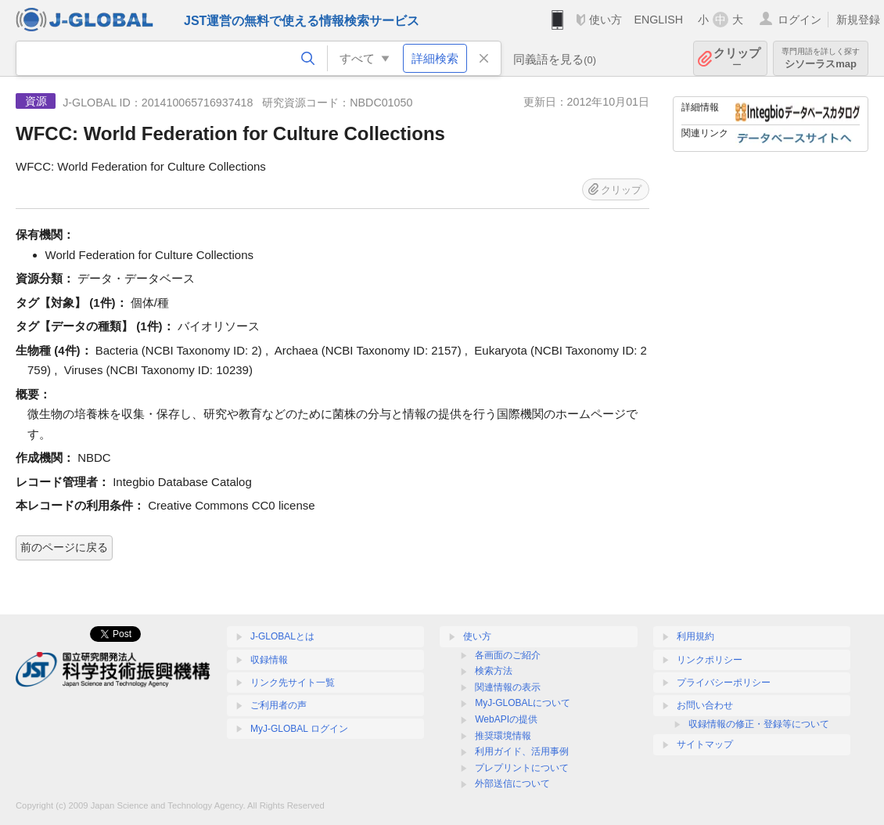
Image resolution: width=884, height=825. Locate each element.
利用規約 (695, 636)
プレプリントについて (522, 767)
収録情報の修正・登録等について (758, 724)
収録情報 (269, 659)
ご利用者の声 (278, 705)
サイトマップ (705, 744)
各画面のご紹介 (508, 655)
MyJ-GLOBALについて (522, 702)
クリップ (736, 58)
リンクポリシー (709, 659)
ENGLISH (658, 19)
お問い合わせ (705, 705)
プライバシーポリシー (724, 682)
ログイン (799, 19)
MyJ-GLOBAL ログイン (299, 728)
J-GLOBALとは (282, 636)
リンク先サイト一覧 (292, 682)
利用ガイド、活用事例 (522, 751)
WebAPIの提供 (506, 719)
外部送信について (512, 783)
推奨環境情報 (503, 735)
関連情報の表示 (508, 687)
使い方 (605, 19)
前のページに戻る (64, 547)
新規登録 (858, 19)
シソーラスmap (821, 58)
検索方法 (493, 670)
